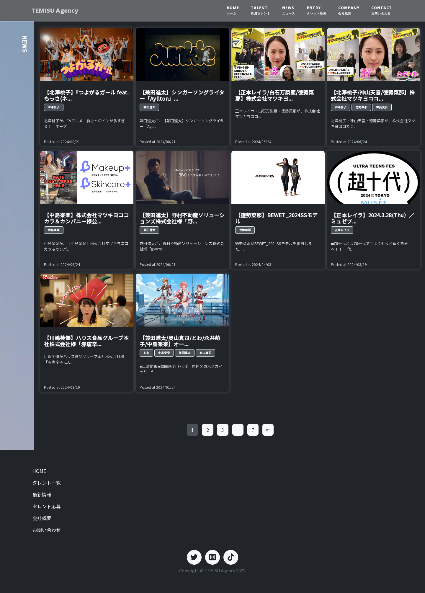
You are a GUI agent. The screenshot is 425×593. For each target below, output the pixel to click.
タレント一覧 (46, 482)
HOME (233, 10)
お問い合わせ (46, 529)
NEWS (288, 10)
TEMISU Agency (56, 10)
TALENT (260, 10)
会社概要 (41, 518)
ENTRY (316, 10)
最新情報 (41, 494)
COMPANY (348, 10)
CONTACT (381, 10)
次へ (268, 429)
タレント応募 (46, 506)
